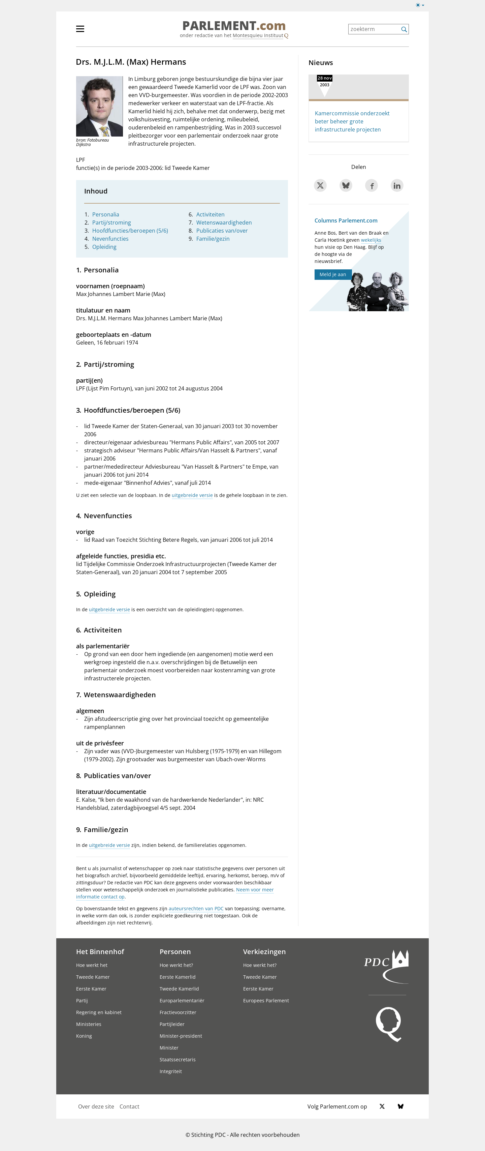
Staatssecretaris (178, 1059)
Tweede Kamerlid (179, 988)
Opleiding (104, 246)
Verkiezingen (264, 951)
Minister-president (181, 1036)
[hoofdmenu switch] (80, 31)
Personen (175, 951)
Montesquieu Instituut (258, 35)
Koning (84, 1036)
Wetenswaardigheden (224, 222)
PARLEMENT (234, 26)
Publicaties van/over (222, 230)
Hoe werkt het (91, 965)
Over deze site (96, 1106)
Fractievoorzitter (178, 1012)
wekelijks (371, 240)
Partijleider (172, 1024)
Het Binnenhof (100, 951)
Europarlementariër (182, 1000)
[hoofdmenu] (102, 31)
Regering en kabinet (99, 1012)
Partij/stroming (111, 222)
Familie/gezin (213, 238)
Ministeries (88, 1024)
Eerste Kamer (91, 988)
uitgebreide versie (192, 495)
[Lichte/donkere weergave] (422, 6)
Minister (169, 1047)
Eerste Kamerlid (178, 977)
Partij (82, 1000)
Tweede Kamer (93, 977)
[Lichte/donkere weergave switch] (422, 5)
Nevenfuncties (110, 238)
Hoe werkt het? (176, 965)
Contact (129, 1106)
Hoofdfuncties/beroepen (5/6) (130, 230)
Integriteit (171, 1071)
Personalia (105, 214)
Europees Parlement (266, 1000)
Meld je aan (333, 274)
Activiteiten (210, 214)
